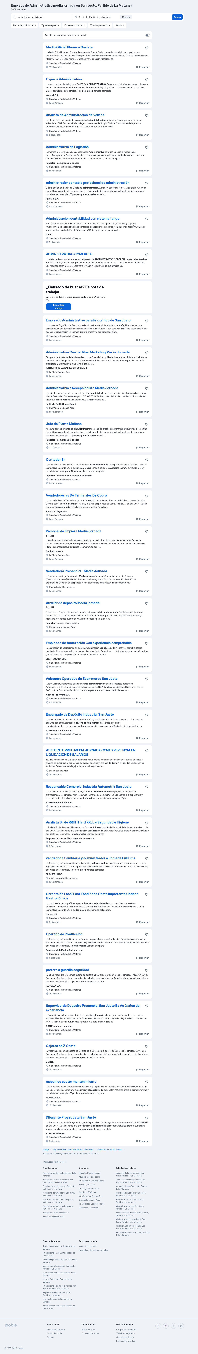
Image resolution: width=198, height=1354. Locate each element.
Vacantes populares (87, 1249)
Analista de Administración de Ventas (75, 115)
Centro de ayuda (54, 1333)
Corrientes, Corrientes (88, 1210)
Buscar (177, 17)
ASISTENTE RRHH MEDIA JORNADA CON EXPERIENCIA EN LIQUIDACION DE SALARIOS (90, 755)
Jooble (20, 1348)
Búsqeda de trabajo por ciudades (93, 1253)
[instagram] (166, 1326)
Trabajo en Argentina (125, 1333)
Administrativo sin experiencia (56, 1215)
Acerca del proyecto (56, 1329)
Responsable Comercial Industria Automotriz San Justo (88, 789)
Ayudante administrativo (53, 1219)
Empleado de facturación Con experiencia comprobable (89, 646)
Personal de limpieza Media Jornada (73, 534)
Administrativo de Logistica (67, 147)
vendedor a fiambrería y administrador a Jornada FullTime (90, 861)
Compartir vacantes (90, 1333)
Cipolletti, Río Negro (87, 1195)
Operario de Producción (64, 937)
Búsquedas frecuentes (55, 1164)
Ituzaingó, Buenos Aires (89, 1191)
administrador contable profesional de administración (87, 183)
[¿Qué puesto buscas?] (41, 17)
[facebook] (158, 1326)
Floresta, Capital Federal (89, 1176)
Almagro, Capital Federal (89, 1179)
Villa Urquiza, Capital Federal (91, 1206)
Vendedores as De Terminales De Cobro (76, 498)
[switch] (147, 35)
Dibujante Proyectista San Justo (71, 1120)
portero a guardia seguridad (67, 973)
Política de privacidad (125, 1341)
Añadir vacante (88, 1329)
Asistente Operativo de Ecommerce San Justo (82, 681)
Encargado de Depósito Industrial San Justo (80, 717)
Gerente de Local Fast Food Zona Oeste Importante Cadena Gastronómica (92, 899)
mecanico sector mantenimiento (71, 1084)
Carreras (50, 1337)
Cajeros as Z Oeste (60, 1049)
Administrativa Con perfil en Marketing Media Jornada (88, 355)
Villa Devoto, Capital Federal (91, 1183)
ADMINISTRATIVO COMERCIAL (70, 254)
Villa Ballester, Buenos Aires (91, 1199)
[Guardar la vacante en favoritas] (147, 48)
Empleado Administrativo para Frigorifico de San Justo (88, 323)
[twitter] (173, 1326)
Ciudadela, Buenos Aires (89, 1203)
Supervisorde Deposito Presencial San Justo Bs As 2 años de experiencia (93, 1010)
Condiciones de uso (125, 1337)
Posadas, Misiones (87, 1187)
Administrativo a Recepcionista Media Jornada (82, 391)
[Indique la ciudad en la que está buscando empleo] (102, 17)
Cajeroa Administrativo (64, 79)
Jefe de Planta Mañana (64, 427)
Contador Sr (55, 462)
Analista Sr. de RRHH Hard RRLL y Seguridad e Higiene (87, 825)
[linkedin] (181, 1326)
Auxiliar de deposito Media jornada (73, 606)
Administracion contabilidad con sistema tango (82, 218)
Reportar (142, 67)
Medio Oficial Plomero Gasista (69, 47)
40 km (126, 17)
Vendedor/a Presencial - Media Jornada (76, 574)
